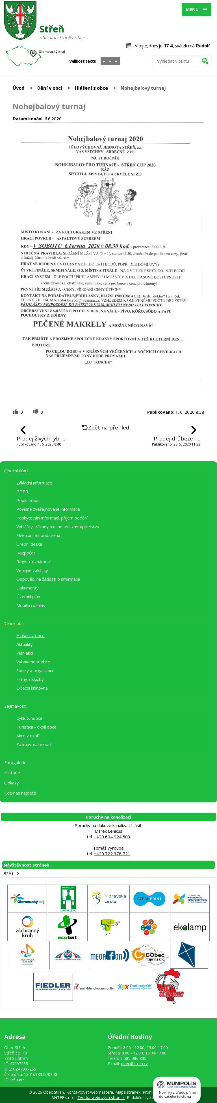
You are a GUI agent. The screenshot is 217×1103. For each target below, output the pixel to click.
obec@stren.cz (134, 1063)
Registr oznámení (33, 561)
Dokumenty (27, 588)
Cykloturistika (29, 718)
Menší (104, 61)
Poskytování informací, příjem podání (52, 518)
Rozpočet (25, 553)
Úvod (19, 88)
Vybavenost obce (33, 662)
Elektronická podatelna (38, 535)
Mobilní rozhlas (30, 605)
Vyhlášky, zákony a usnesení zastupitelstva (57, 526)
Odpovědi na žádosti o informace (48, 579)
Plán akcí (24, 653)
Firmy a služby (30, 679)
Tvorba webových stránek (101, 1097)
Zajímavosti (15, 706)
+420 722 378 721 (112, 853)
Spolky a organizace (35, 670)
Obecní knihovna (32, 688)
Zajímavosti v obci (33, 744)
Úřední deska (29, 544)
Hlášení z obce (91, 88)
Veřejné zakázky (32, 570)
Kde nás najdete (20, 793)
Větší (116, 61)
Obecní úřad (16, 470)
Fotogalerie (15, 762)
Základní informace (34, 483)
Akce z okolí (27, 735)
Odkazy (11, 783)
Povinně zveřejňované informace (48, 509)
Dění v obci (49, 88)
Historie (12, 772)
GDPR (22, 491)
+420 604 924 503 (112, 836)
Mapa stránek (127, 1092)
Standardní (110, 61)
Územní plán (28, 596)
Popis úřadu (28, 500)
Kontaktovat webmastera (89, 1092)
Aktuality (24, 644)
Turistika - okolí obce (36, 727)
